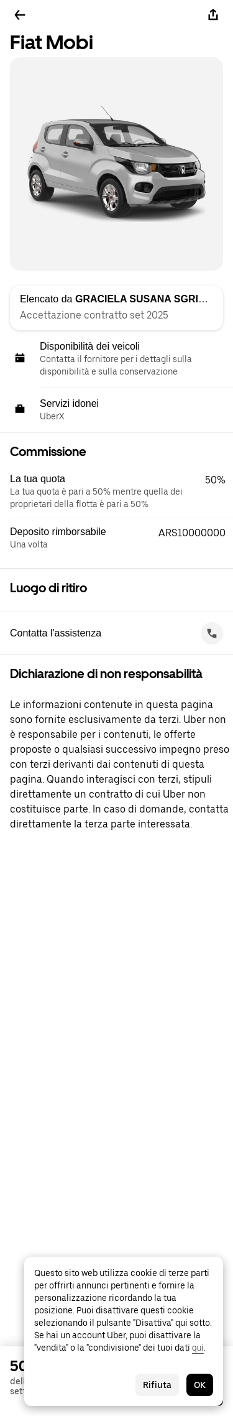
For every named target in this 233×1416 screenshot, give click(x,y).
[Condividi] (213, 15)
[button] (121, 491)
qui (198, 1348)
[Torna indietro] (20, 15)
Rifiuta (157, 1385)
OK (200, 1385)
